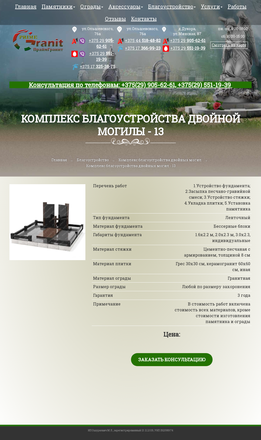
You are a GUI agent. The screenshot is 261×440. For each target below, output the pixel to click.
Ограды (91, 6)
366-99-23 (143, 48)
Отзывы (115, 18)
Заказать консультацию (171, 359)
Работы (237, 6)
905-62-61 (101, 43)
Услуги (212, 6)
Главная (25, 6)
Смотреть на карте (229, 45)
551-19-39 (101, 56)
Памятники (58, 6)
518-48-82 (143, 40)
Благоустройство (172, 6)
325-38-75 (97, 66)
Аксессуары (125, 6)
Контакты (144, 18)
